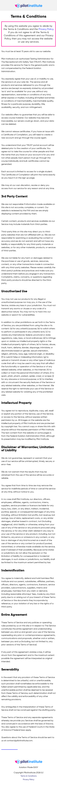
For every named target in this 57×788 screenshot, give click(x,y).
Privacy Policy (46, 29)
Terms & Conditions (29, 776)
